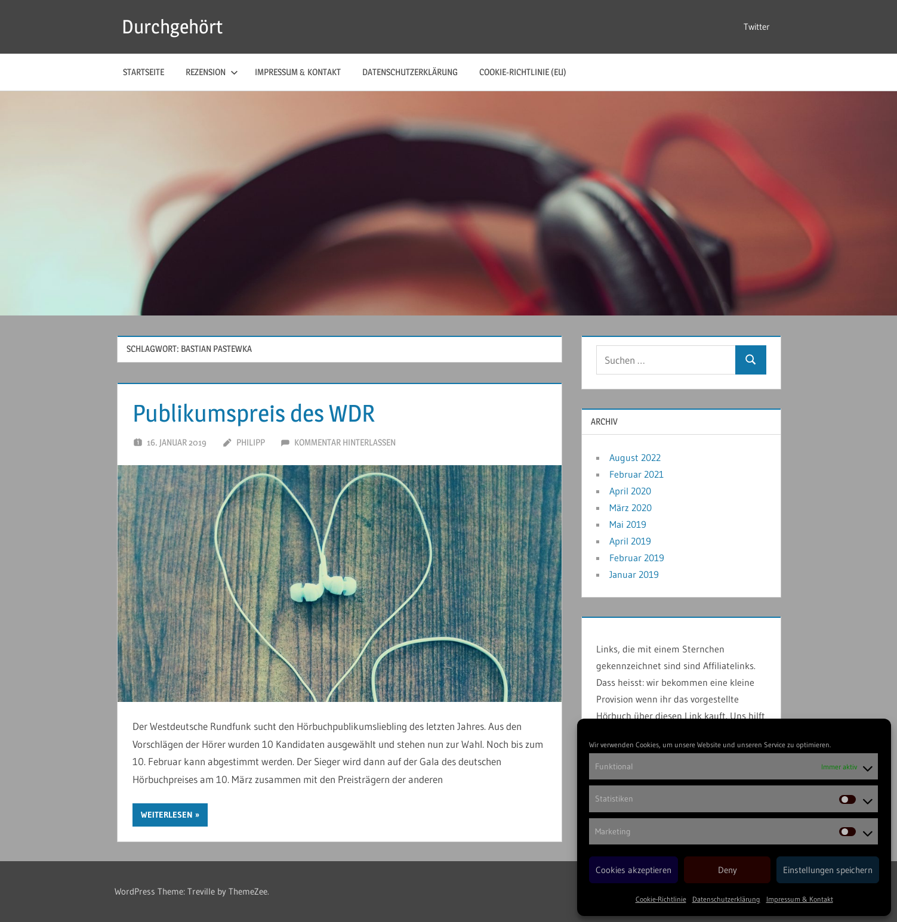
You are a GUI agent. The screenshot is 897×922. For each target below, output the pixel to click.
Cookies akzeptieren (633, 869)
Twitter (757, 26)
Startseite (143, 72)
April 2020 (630, 491)
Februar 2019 (636, 558)
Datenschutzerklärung (726, 899)
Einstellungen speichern (828, 869)
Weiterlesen (167, 814)
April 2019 (630, 541)
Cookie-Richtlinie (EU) (522, 72)
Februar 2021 (636, 474)
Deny (727, 869)
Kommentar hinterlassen (345, 442)
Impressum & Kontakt (799, 899)
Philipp (250, 442)
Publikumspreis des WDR (253, 413)
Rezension (212, 72)
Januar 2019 (634, 574)
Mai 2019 (627, 524)
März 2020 (630, 507)
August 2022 (635, 457)
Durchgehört (172, 26)
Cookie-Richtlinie (661, 899)
